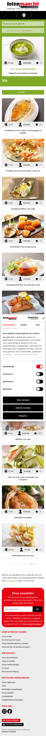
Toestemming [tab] (9, 325)
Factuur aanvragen (12, 724)
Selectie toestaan (23, 408)
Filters (23, 92)
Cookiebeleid (7, 696)
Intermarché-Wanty (10, 671)
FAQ (4, 685)
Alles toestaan (23, 400)
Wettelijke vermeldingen (12, 689)
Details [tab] (24, 325)
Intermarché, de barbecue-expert (16, 646)
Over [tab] (38, 325)
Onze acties (7, 636)
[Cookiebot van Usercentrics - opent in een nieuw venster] (28, 318)
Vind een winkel (11, 720)
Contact (5, 668)
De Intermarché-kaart (11, 639)
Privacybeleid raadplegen (32, 624)
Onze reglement (8, 682)
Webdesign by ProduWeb (9, 731)
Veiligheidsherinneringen (12, 699)
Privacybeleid (7, 692)
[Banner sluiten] (44, 318)
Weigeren (23, 416)
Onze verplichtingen (10, 664)
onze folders (11, 580)
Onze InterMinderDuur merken (15, 643)
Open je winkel (8, 661)
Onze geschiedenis (10, 657)
